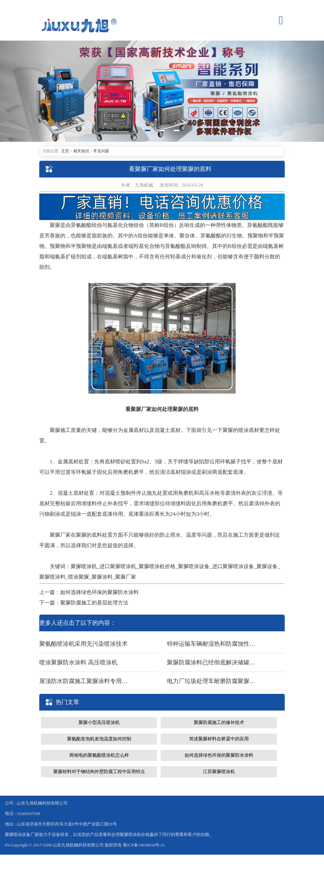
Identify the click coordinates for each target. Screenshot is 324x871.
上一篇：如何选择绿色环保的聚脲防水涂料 (89, 592)
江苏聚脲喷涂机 (219, 771)
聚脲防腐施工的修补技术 (219, 722)
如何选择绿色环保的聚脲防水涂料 (219, 755)
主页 (65, 151)
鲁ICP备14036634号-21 (144, 845)
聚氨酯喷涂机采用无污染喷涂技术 (83, 643)
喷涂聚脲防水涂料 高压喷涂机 (78, 662)
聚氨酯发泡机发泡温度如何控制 (99, 738)
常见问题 (101, 151)
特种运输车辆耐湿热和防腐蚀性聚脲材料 (211, 643)
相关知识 (81, 151)
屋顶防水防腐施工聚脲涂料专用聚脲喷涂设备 (83, 681)
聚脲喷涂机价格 (157, 566)
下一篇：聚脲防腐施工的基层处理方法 (83, 602)
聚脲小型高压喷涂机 (99, 722)
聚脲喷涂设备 (193, 566)
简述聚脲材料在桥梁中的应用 (219, 738)
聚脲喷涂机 (84, 566)
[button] (24, 91)
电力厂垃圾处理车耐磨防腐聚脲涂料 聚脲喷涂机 (211, 681)
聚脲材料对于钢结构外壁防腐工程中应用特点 (99, 771)
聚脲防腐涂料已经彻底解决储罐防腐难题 (211, 662)
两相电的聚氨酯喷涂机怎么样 (99, 755)
